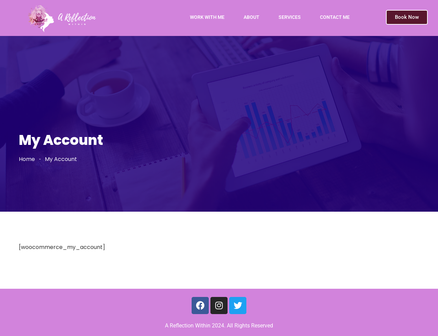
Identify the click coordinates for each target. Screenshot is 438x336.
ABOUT (251, 17)
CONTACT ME (335, 17)
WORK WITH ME (207, 17)
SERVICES (290, 17)
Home (27, 159)
